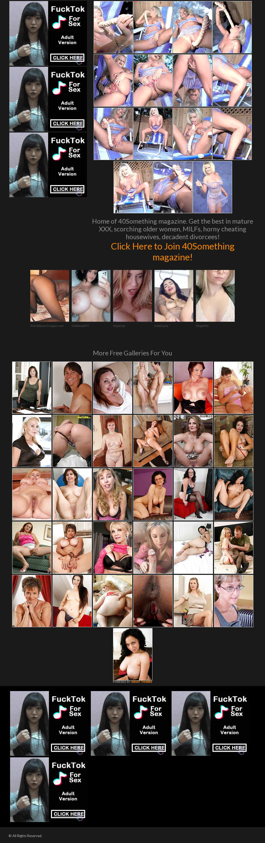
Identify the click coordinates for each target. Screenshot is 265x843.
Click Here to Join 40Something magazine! (172, 251)
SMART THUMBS (141, 681)
